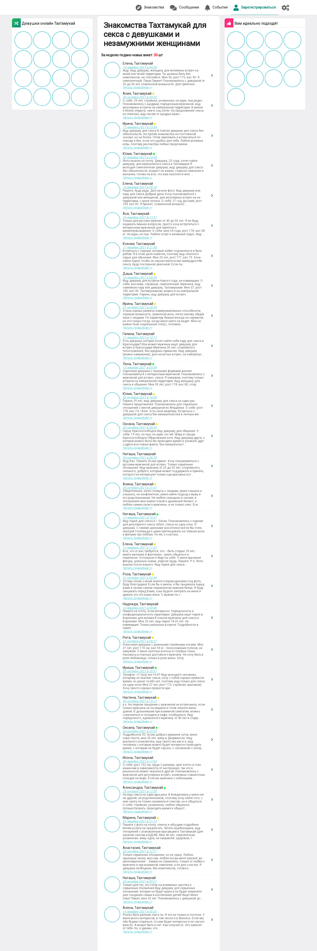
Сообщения (184, 8)
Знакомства (150, 8)
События (216, 8)
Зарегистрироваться (254, 8)
